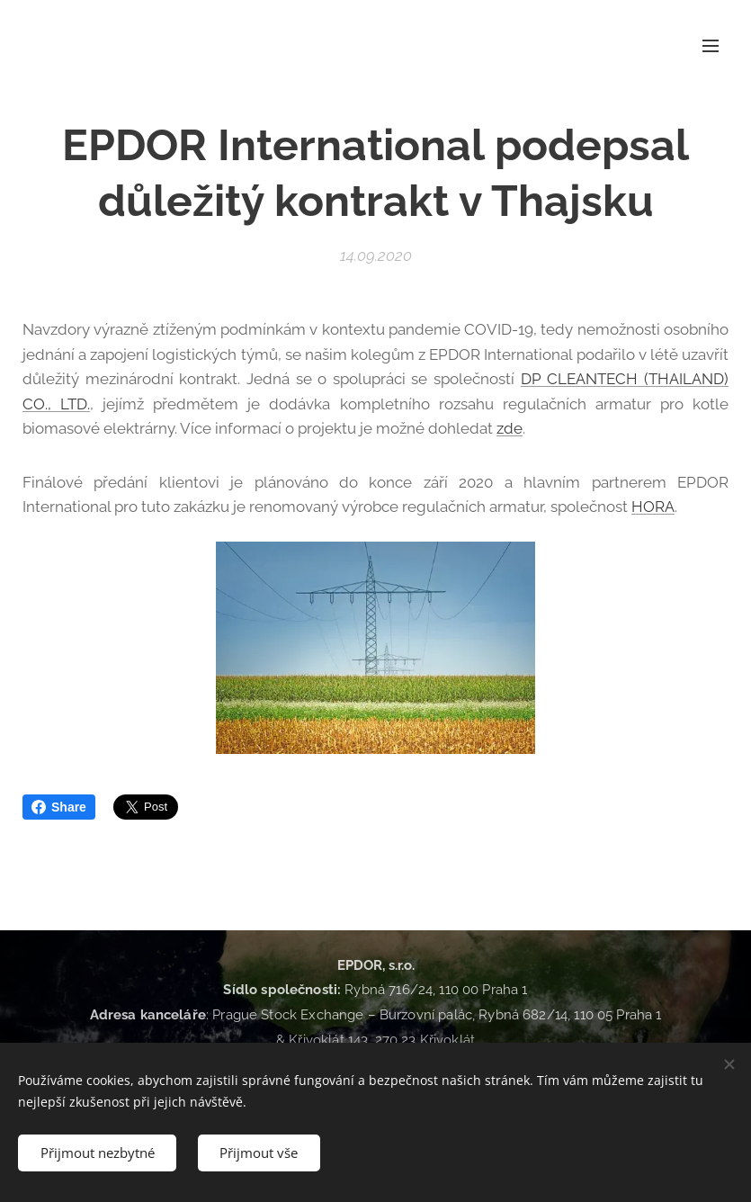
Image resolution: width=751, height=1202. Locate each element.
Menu (710, 46)
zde (509, 428)
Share (58, 807)
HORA (653, 507)
